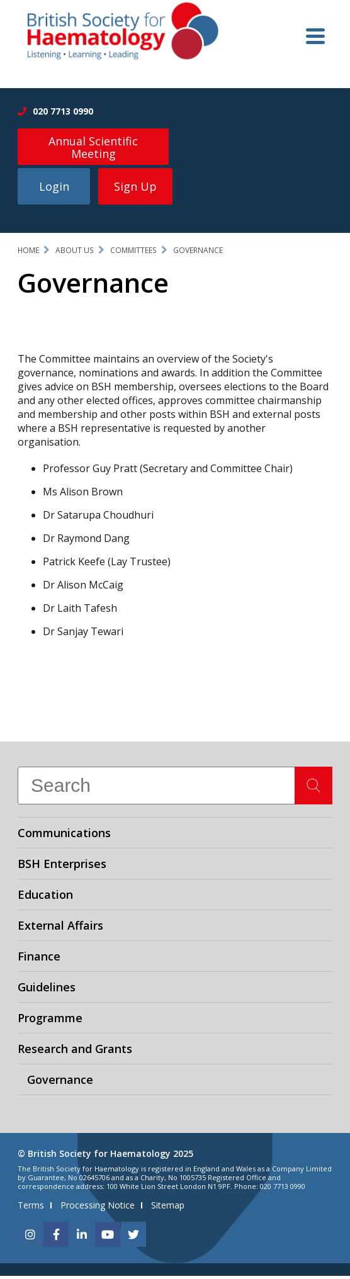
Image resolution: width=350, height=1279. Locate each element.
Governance (198, 253)
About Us (74, 253)
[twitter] (133, 1237)
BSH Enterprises (62, 866)
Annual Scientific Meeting (93, 147)
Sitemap (167, 1208)
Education (45, 897)
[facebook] (56, 1237)
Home (28, 253)
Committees (133, 253)
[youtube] (107, 1237)
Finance (39, 959)
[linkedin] (81, 1237)
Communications (64, 835)
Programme (50, 1020)
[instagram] (30, 1237)
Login (54, 189)
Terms (31, 1208)
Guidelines (47, 990)
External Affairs (60, 928)
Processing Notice (97, 1208)
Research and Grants (75, 1051)
